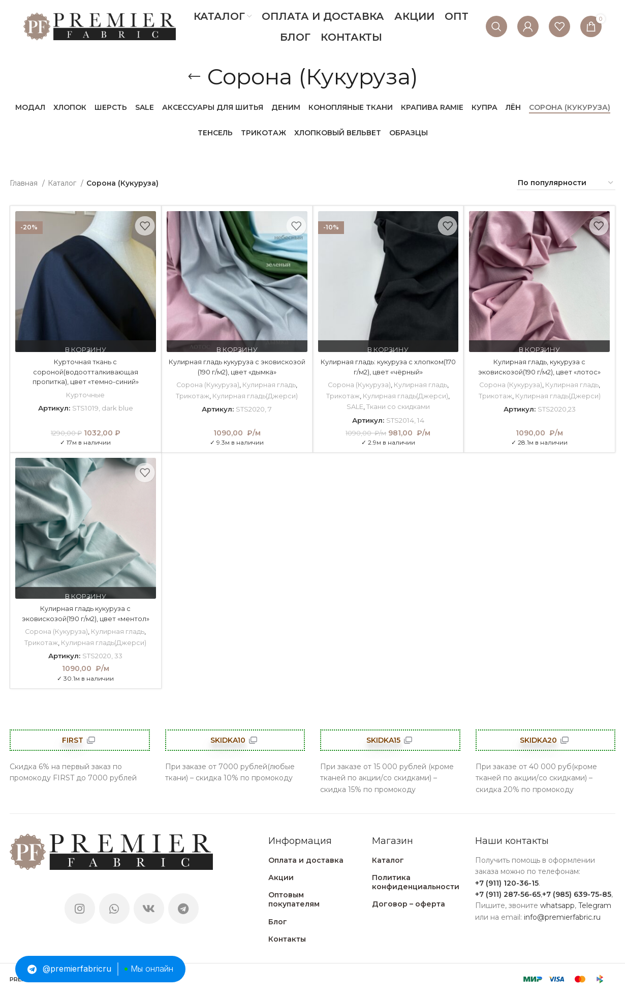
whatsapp (557, 905)
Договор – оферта (408, 904)
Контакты (287, 938)
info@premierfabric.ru (562, 916)
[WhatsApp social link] (114, 908)
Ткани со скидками (398, 406)
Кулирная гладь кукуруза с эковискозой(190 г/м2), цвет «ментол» (85, 613)
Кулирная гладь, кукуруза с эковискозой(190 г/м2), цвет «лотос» (539, 366)
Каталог (63, 183)
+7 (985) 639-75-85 (576, 893)
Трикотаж (192, 396)
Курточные (85, 395)
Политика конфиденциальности (415, 881)
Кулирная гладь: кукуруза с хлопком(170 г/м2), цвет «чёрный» (388, 366)
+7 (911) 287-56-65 (508, 893)
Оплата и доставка (305, 859)
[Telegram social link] (183, 908)
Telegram (594, 905)
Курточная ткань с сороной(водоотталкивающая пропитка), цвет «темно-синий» (85, 371)
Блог (277, 921)
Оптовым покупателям (294, 899)
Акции (281, 877)
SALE (354, 406)
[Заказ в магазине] (566, 183)
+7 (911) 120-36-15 (507, 882)
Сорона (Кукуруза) (207, 385)
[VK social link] (149, 908)
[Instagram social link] (80, 908)
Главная (25, 183)
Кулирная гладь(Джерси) (255, 396)
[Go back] (194, 77)
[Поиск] (496, 26)
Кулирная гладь (269, 385)
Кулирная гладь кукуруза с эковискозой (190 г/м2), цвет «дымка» (237, 366)
